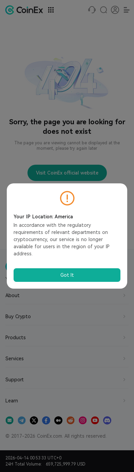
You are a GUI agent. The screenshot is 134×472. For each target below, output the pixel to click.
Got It (67, 275)
